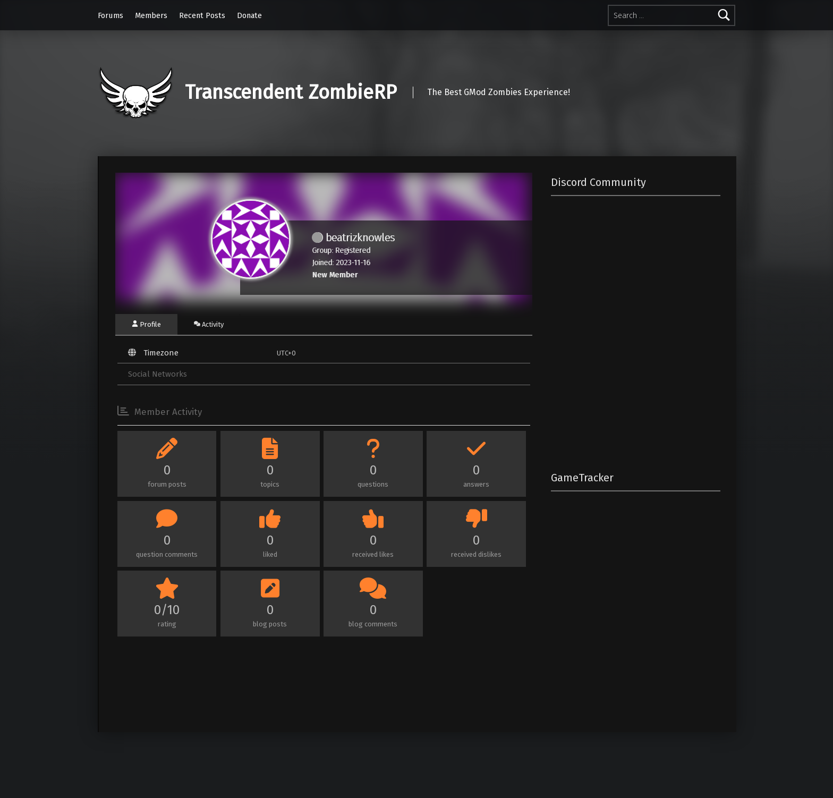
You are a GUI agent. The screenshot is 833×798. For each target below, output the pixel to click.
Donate (249, 15)
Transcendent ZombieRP (291, 92)
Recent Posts (202, 15)
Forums (110, 15)
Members (151, 15)
